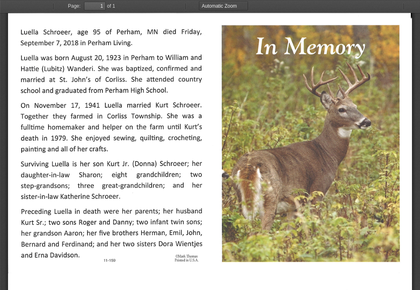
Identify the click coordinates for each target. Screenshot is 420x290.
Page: (74, 6)
